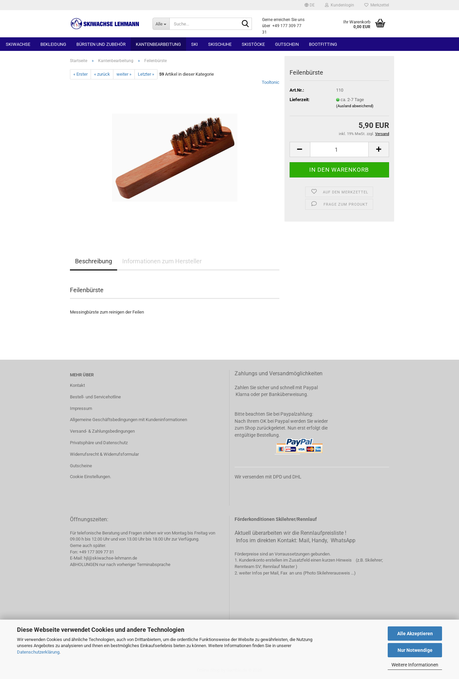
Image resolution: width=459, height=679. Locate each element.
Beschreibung (93, 261)
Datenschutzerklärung (38, 652)
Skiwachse (18, 44)
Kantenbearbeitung (158, 44)
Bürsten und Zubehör (101, 44)
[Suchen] (245, 24)
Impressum (81, 408)
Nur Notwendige (415, 650)
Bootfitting (323, 44)
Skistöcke (253, 44)
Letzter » (146, 74)
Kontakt (77, 385)
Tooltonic (270, 82)
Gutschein (287, 44)
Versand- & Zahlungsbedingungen (102, 431)
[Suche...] (160, 24)
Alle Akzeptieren (415, 633)
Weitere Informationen (414, 664)
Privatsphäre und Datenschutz (99, 442)
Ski (194, 44)
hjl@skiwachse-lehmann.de (110, 558)
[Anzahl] (339, 149)
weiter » (123, 74)
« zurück (102, 74)
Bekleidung (53, 44)
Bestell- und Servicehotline (95, 396)
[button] (309, 5)
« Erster (80, 74)
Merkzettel (376, 5)
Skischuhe (220, 44)
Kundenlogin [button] (339, 5)
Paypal (310, 387)
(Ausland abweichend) (354, 106)
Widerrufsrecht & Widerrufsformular (104, 454)
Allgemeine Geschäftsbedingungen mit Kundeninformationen (128, 419)
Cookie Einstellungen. (90, 476)
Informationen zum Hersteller (162, 261)
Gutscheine (81, 465)
